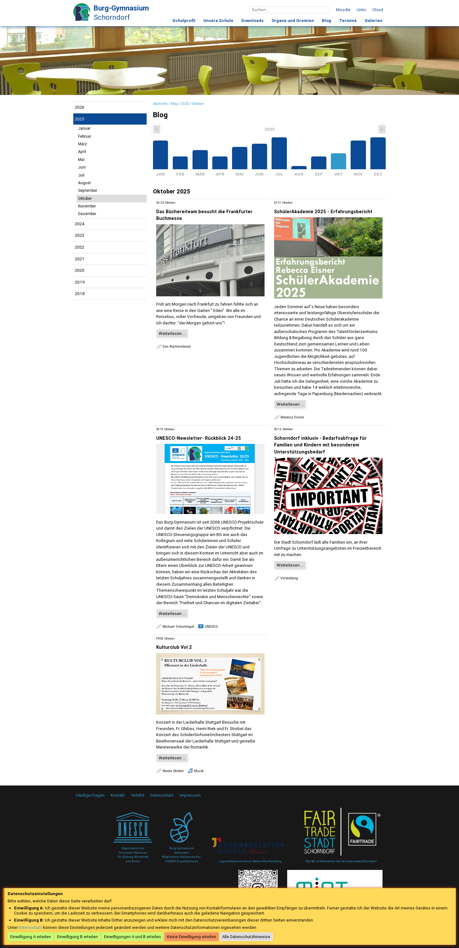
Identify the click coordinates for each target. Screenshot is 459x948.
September (87, 190)
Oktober (85, 198)
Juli (81, 175)
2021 (79, 259)
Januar (84, 128)
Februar (84, 136)
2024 (79, 223)
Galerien (373, 20)
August (84, 183)
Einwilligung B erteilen (77, 936)
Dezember (87, 214)
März (82, 144)
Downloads (252, 20)
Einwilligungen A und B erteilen (132, 936)
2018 (80, 293)
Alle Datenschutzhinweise (246, 936)
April (82, 151)
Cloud (377, 9)
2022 (79, 247)
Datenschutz (162, 795)
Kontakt (118, 795)
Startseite (160, 104)
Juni (82, 167)
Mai (81, 159)
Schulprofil (183, 20)
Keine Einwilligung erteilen (191, 936)
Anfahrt (137, 795)
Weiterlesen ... (172, 333)
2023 (79, 235)
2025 (79, 119)
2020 (79, 270)
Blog (326, 20)
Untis (361, 9)
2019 (80, 282)
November (87, 206)
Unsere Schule (218, 20)
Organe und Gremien (293, 20)
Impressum (190, 795)
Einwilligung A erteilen (30, 936)
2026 (79, 107)
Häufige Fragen (90, 795)
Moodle (343, 9)
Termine (348, 20)
